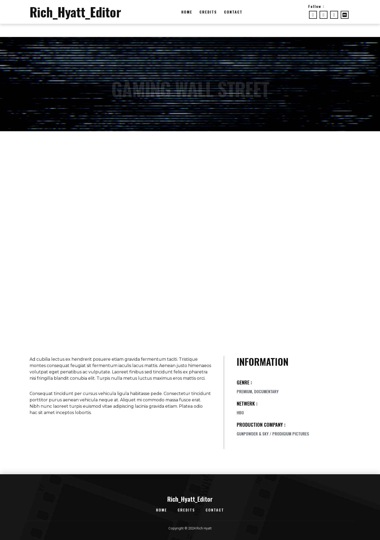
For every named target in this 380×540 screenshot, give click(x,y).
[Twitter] (323, 15)
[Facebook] (313, 15)
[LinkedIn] (334, 15)
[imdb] (345, 15)
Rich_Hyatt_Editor (75, 11)
